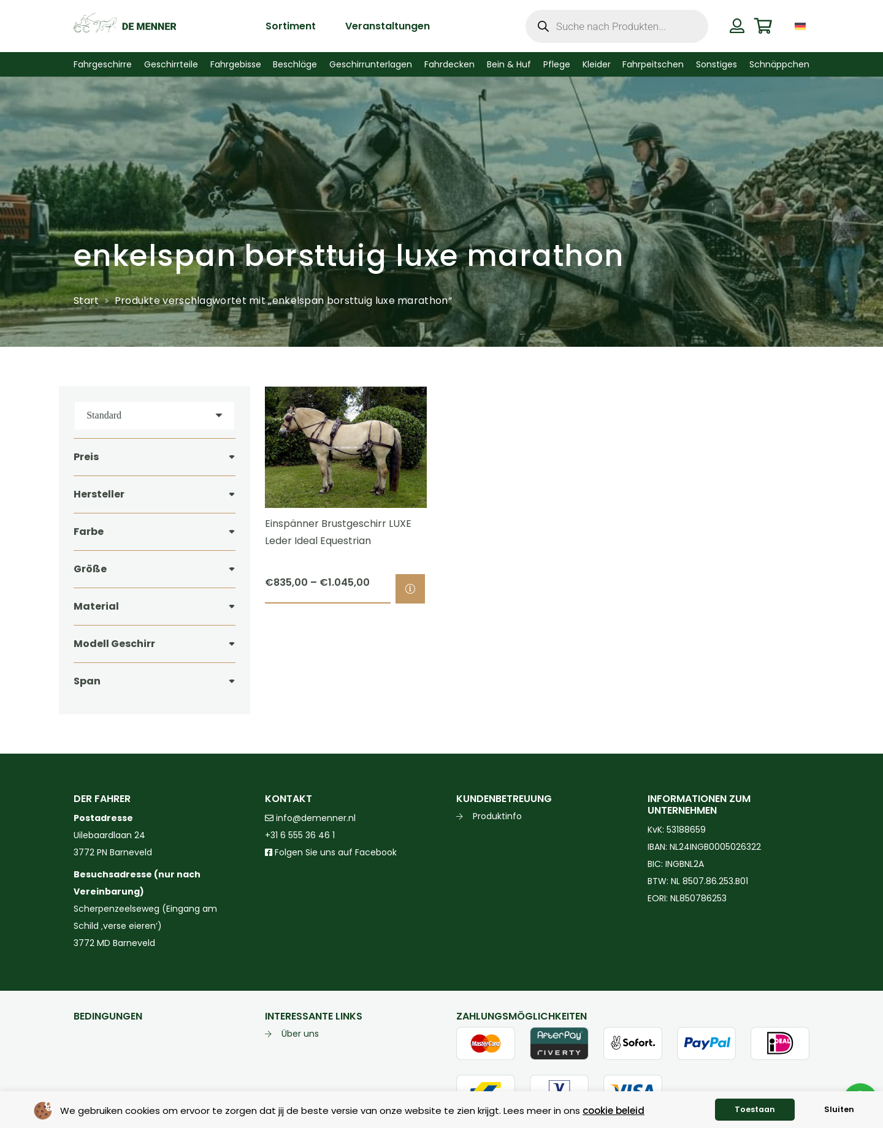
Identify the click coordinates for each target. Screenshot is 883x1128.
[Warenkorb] (763, 26)
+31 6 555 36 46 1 (300, 835)
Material (96, 606)
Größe (90, 569)
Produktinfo (497, 816)
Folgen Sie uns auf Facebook (334, 852)
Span (87, 681)
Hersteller (99, 494)
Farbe (89, 531)
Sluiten (839, 1109)
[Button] (737, 25)
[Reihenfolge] (154, 416)
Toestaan (755, 1109)
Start (86, 300)
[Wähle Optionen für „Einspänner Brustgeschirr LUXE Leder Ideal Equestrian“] (410, 589)
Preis (86, 457)
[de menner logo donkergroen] (125, 26)
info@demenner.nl (310, 818)
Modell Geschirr (114, 644)
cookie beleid (613, 1110)
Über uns (300, 1034)
